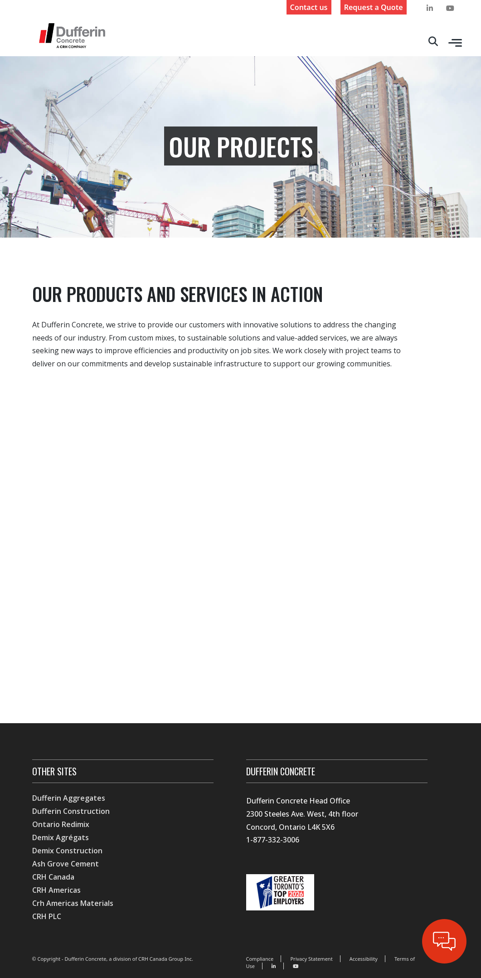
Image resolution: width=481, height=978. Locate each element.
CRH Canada (53, 877)
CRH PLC (46, 916)
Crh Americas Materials (72, 903)
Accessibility (364, 958)
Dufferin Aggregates (68, 798)
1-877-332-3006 (272, 840)
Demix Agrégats (60, 837)
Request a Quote (373, 7)
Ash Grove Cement (65, 864)
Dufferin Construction (71, 811)
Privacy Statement (311, 958)
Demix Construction (67, 851)
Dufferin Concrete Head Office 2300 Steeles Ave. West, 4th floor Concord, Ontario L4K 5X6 (302, 814)
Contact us (309, 7)
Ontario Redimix (60, 824)
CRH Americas (56, 890)
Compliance (259, 958)
